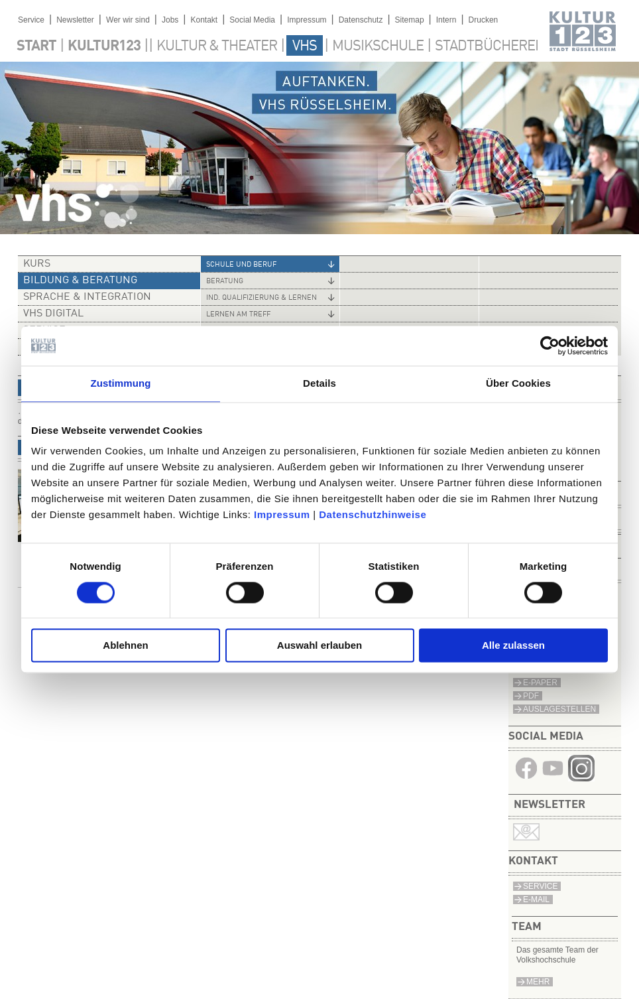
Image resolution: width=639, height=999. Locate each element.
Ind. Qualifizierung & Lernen (261, 298)
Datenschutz (361, 20)
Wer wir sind (128, 20)
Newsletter (75, 20)
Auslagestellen (559, 709)
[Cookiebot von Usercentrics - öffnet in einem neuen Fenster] (550, 346)
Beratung (224, 281)
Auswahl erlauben (319, 645)
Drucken (483, 20)
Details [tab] (319, 383)
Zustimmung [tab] (121, 383)
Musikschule (378, 46)
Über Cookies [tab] (518, 383)
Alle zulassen (513, 645)
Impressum (282, 514)
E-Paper (540, 682)
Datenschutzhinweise (372, 514)
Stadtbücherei (486, 46)
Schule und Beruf (241, 265)
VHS (304, 46)
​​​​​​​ (581, 777)
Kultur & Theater (216, 46)
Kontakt (203, 20)
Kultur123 (104, 46)
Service (31, 20)
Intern (446, 20)
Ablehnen (125, 645)
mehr (538, 981)
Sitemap (409, 20)
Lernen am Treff (238, 314)
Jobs (170, 20)
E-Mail (536, 899)
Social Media (252, 20)
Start (36, 46)
